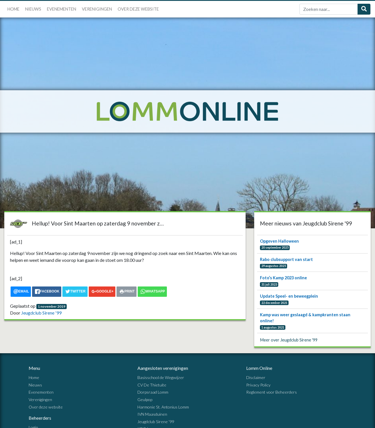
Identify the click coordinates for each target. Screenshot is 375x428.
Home (13, 9)
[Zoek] (328, 9)
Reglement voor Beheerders (271, 392)
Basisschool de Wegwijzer (160, 377)
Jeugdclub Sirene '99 (41, 312)
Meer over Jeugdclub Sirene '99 (288, 339)
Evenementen (61, 9)
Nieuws (33, 9)
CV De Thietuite (151, 384)
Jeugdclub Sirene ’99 (155, 421)
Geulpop (144, 399)
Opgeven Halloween (279, 241)
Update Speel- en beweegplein (289, 296)
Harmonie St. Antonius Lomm (163, 407)
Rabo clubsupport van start (286, 259)
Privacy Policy (258, 384)
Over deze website (138, 9)
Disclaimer (255, 377)
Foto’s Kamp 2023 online (283, 277)
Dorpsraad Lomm (152, 392)
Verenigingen (97, 9)
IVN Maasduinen (152, 414)
